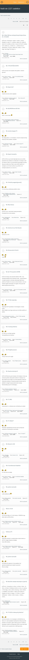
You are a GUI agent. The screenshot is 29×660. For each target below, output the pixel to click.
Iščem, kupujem (8, 76)
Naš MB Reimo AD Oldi (10, 120)
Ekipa (19, 654)
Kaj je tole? (23, 98)
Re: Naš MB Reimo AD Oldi (13, 108)
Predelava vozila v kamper (10, 193)
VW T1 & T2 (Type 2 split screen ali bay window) (14, 410)
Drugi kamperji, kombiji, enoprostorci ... (12, 119)
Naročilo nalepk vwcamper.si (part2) (12, 601)
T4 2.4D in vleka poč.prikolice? (11, 631)
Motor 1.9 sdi (9, 508)
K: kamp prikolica (18, 339)
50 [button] (23, 18)
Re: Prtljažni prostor (11, 350)
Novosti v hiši (15, 455)
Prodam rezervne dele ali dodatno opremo (13, 521)
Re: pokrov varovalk (11, 487)
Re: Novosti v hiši (10, 444)
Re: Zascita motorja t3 (12, 371)
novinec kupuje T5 (19, 143)
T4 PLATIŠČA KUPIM (19, 76)
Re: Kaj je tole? (10, 87)
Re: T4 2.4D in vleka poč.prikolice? (15, 612)
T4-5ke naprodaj (22, 316)
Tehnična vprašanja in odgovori (11, 98)
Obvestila (6, 455)
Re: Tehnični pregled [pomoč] (13, 182)
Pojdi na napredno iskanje (5, 15)
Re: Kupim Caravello (11, 154)
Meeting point (7, 217)
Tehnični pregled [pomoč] (10, 194)
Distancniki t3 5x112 (19, 261)
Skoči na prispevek (23, 58)
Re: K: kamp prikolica (11, 326)
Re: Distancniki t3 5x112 (12, 250)
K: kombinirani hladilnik (19, 476)
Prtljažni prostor (18, 360)
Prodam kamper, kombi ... (10, 316)
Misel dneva (16, 217)
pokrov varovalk (18, 498)
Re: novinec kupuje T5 (11, 131)
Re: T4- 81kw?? (10, 421)
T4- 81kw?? (23, 433)
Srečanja (6, 53)
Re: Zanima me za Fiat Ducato (14, 228)
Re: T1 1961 (9, 399)
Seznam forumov (12, 654)
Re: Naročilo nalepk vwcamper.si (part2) (16, 581)
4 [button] (16, 18)
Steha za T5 (9, 531)
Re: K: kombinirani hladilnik (13, 465)
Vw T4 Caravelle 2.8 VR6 (21, 289)
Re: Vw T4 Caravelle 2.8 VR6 (13, 272)
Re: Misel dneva (10, 204)
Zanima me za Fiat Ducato (11, 239)
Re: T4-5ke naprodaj (11, 300)
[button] (26, 18)
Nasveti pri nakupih (8, 143)
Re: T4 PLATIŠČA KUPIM (12, 66)
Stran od (15, 21)
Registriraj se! (21, 2)
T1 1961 (7, 411)
